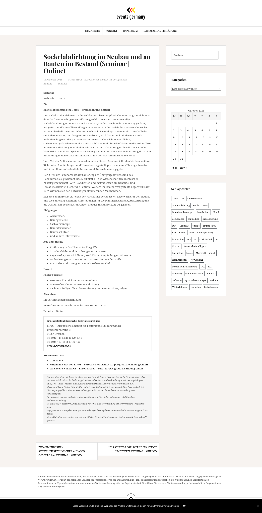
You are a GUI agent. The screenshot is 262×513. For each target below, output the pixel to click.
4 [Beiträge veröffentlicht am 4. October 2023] (188, 130)
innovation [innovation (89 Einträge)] (178, 239)
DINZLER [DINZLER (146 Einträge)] (184, 225)
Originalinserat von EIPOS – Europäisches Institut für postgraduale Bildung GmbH (99, 364)
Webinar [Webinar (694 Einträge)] (214, 280)
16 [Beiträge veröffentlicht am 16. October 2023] (174, 144)
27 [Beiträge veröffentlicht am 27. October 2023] (203, 151)
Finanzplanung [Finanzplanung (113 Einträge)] (205, 232)
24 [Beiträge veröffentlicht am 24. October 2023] (181, 151)
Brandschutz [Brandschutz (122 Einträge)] (203, 212)
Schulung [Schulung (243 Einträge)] (177, 273)
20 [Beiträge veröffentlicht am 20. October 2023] (203, 144)
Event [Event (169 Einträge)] (182, 232)
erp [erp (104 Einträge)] (174, 232)
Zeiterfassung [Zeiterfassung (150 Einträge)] (211, 286)
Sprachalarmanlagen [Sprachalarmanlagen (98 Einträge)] (195, 280)
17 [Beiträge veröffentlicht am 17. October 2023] (181, 144)
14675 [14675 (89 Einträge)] (175, 198)
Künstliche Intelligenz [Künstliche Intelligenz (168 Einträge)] (195, 246)
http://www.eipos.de (59, 345)
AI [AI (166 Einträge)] (183, 198)
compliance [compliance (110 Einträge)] (178, 218)
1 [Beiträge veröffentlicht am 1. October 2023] (216, 123)
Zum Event (56, 360)
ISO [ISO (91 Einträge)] (189, 239)
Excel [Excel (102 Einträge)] (191, 232)
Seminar (63, 83)
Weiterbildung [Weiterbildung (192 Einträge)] (179, 286)
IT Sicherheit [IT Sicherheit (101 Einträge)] (206, 239)
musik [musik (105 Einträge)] (212, 252)
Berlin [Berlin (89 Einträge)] (196, 205)
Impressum (130, 30)
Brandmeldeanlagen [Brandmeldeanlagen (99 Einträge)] (182, 212)
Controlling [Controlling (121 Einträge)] (193, 218)
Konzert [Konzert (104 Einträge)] (176, 246)
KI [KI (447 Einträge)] (217, 239)
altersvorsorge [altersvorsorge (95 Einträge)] (194, 198)
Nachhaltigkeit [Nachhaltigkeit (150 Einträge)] (179, 259)
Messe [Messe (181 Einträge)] (189, 252)
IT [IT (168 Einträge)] (195, 239)
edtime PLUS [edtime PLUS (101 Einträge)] (209, 225)
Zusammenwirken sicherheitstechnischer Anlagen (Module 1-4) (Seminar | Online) (61, 451)
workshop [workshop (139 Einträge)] (195, 286)
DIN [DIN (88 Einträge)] (174, 225)
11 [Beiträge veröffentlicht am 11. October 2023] (188, 137)
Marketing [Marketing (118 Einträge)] (177, 252)
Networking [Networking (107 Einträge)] (197, 259)
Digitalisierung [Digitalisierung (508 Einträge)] (210, 218)
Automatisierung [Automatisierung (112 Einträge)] (181, 205)
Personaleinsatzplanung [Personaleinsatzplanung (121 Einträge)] (184, 266)
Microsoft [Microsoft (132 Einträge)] (201, 252)
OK (185, 506)
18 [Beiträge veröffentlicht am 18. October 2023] (188, 144)
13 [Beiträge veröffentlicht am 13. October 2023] (203, 137)
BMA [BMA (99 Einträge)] (205, 205)
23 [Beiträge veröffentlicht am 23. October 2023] (174, 151)
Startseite (92, 30)
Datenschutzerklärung (160, 30)
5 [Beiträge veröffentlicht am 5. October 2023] (195, 130)
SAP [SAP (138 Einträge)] (210, 266)
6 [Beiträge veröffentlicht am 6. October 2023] (202, 130)
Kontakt (111, 30)
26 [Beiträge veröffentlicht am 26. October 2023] (195, 151)
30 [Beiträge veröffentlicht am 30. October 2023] (174, 158)
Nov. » (183, 167)
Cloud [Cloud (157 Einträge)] (216, 212)
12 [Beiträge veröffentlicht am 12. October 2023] (195, 137)
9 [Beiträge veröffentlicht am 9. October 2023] (173, 137)
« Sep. (174, 167)
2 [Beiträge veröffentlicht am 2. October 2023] (173, 130)
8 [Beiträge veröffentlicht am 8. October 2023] (216, 130)
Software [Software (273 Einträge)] (177, 280)
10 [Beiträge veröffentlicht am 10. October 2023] (181, 137)
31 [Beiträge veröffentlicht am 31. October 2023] (181, 158)
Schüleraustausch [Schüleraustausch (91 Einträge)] (194, 273)
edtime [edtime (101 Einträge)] (196, 225)
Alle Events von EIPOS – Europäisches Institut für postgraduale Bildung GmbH (96, 368)
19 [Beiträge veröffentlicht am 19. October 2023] (195, 144)
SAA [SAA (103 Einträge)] (203, 266)
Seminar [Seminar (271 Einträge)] (211, 273)
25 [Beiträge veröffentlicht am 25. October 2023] (188, 151)
